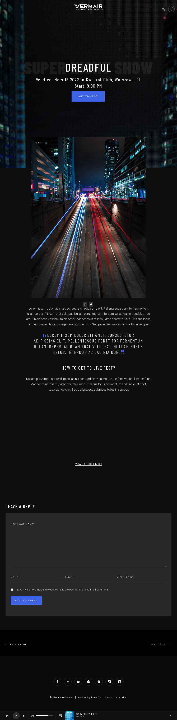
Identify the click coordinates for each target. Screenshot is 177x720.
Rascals (96, 697)
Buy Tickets (88, 96)
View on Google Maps (88, 463)
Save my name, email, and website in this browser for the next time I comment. (62, 589)
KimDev (123, 697)
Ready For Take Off (86, 714)
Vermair (80, 717)
